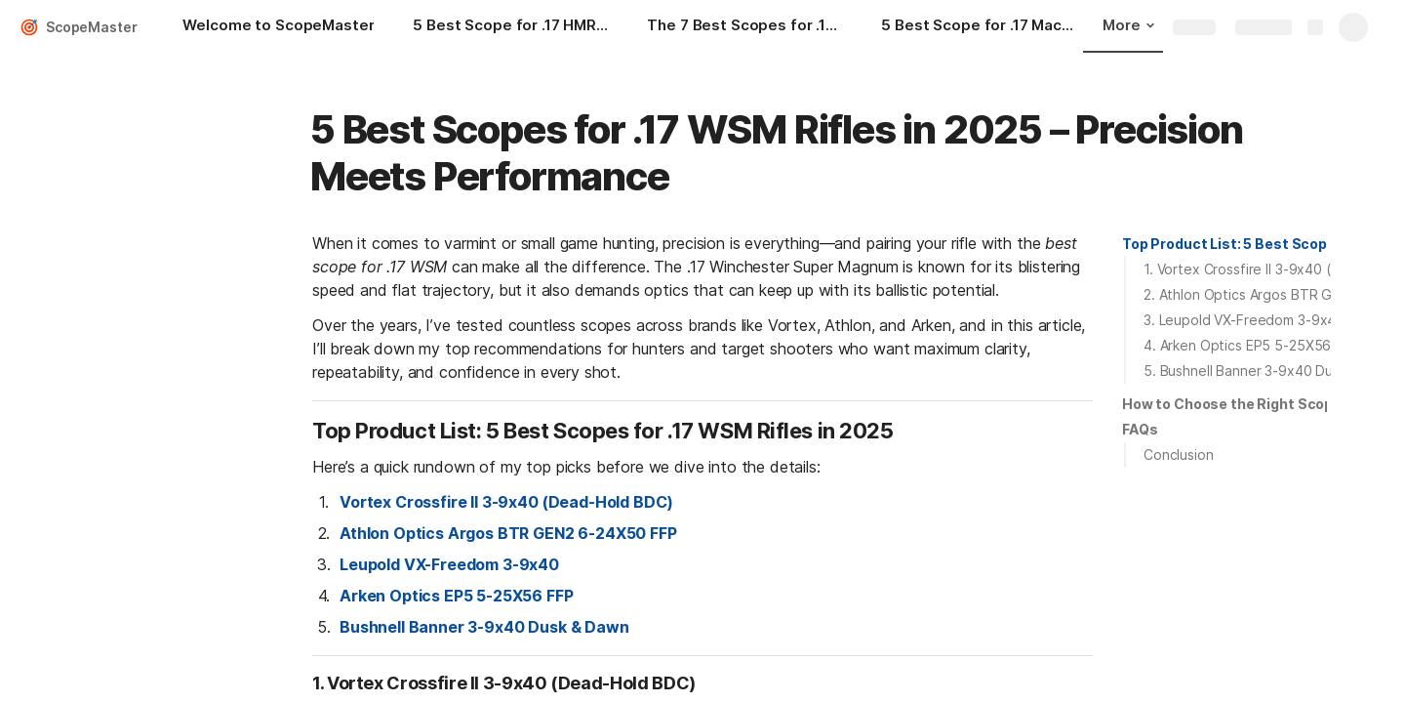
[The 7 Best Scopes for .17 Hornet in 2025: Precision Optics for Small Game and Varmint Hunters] (744, 27)
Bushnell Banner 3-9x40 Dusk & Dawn (484, 627)
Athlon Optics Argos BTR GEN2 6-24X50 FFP (508, 533)
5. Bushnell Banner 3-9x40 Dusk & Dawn (1271, 370)
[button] (1224, 244)
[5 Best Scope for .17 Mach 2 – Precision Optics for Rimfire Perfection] (979, 27)
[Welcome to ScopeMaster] (278, 27)
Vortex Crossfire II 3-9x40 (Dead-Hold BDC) (506, 502)
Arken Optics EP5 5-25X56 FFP (457, 595)
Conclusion (1179, 454)
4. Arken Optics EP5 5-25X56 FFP (1251, 345)
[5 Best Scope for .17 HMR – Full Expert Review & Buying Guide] (510, 27)
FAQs (1139, 429)
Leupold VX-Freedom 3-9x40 (449, 564)
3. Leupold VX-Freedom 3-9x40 (1244, 319)
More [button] (1128, 25)
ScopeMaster (91, 27)
